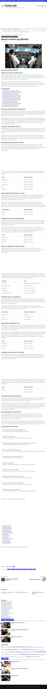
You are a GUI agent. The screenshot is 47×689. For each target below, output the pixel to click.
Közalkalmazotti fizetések (7, 532)
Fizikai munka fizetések (15, 30)
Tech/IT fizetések (16, 31)
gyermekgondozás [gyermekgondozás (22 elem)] (41, 647)
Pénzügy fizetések (6, 535)
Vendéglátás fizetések (24, 31)
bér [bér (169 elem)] (2, 647)
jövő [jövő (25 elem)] (19, 649)
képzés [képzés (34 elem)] (42, 649)
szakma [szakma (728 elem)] (22, 654)
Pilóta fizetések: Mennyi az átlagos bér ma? (11, 90)
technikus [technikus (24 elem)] (7, 656)
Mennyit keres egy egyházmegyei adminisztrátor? (19, 629)
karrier (22, 569)
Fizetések (4, 29)
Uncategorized (4, 615)
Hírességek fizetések (6, 530)
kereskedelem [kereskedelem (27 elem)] (36, 649)
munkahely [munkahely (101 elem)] (26, 652)
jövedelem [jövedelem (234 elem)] (15, 649)
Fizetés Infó (11, 5)
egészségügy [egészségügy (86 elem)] (12, 647)
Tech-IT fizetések (5, 540)
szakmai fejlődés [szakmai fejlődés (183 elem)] (31, 654)
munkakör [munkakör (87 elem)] (31, 652)
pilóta (28, 569)
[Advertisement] (23, 19)
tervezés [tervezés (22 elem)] (16, 656)
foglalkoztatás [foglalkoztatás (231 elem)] (25, 647)
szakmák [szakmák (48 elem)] (37, 654)
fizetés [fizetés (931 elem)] (18, 647)
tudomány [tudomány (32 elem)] (19, 656)
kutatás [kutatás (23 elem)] (40, 649)
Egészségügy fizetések (6, 527)
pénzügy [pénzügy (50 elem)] (16, 654)
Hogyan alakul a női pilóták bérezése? (10, 102)
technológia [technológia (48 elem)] (12, 656)
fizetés (9, 569)
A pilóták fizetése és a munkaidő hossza (10, 100)
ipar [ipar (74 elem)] (2, 649)
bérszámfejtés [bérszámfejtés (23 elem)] (6, 647)
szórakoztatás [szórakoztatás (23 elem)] (3, 656)
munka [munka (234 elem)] (12, 652)
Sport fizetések (5, 537)
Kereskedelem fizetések (25, 30)
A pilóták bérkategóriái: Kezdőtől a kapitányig (11, 97)
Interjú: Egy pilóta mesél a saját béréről (10, 106)
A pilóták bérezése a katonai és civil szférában (11, 103)
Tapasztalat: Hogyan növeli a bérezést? (10, 93)
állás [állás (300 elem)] (28, 656)
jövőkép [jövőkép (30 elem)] (21, 649)
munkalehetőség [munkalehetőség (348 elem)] (40, 652)
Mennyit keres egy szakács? (16, 661)
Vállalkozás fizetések (17, 29)
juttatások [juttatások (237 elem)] (8, 649)
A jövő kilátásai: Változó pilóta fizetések (10, 105)
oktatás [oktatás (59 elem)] (6, 654)
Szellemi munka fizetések (7, 31)
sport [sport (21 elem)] (18, 654)
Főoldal (2, 34)
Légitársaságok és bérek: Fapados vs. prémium (11, 96)
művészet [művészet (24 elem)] (2, 654)
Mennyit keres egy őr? (15, 675)
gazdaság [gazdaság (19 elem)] (36, 647)
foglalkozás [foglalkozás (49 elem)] (32, 647)
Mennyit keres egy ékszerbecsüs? (22, 592)
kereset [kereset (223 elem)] (31, 649)
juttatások (18, 569)
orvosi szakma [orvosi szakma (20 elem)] (10, 654)
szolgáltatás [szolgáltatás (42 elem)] (42, 654)
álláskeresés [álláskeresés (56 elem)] (32, 656)
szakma (34, 569)
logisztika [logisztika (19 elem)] (2, 652)
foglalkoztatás (13, 569)
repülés (31, 569)
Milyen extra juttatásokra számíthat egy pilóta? (11, 99)
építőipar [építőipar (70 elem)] (38, 656)
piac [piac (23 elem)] (13, 654)
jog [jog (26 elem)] (4, 649)
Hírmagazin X (37, 686)
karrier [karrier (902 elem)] (25, 649)
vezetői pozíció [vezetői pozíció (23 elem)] (23, 656)
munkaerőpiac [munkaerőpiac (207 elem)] (19, 652)
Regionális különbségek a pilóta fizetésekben (11, 95)
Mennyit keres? (9, 29)
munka (25, 569)
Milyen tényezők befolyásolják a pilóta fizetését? (12, 92)
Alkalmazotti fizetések (6, 30)
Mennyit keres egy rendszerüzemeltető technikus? (19, 668)
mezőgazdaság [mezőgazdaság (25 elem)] (7, 652)
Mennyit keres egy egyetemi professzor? (8, 592)
